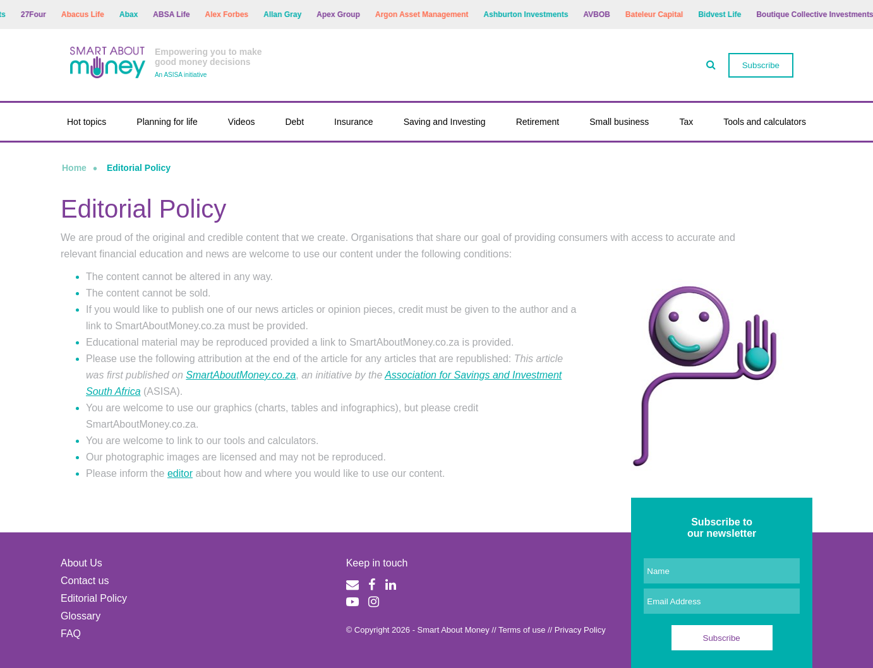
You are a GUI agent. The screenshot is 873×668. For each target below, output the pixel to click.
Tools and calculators (764, 122)
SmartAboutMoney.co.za (241, 375)
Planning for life (167, 122)
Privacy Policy (580, 630)
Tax (686, 122)
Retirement (537, 122)
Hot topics (86, 122)
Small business (619, 122)
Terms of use (521, 630)
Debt (294, 122)
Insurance (353, 122)
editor (180, 473)
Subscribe (761, 65)
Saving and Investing (445, 122)
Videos (241, 122)
